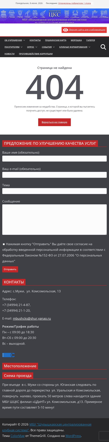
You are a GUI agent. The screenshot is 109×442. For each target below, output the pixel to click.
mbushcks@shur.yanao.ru (32, 318)
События (47, 47)
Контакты (35, 40)
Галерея (90, 40)
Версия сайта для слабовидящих (84, 29)
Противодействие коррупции (36, 53)
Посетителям (12, 47)
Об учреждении (13, 40)
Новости (9, 53)
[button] (23, 40)
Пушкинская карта (55, 40)
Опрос (30, 47)
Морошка (76, 40)
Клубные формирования (73, 47)
